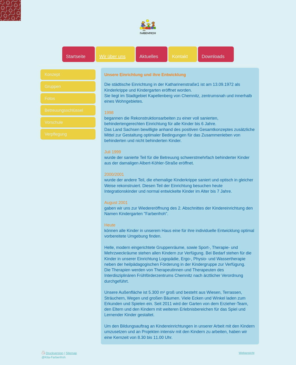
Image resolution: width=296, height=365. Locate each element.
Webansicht (246, 353)
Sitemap (71, 353)
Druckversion (52, 353)
